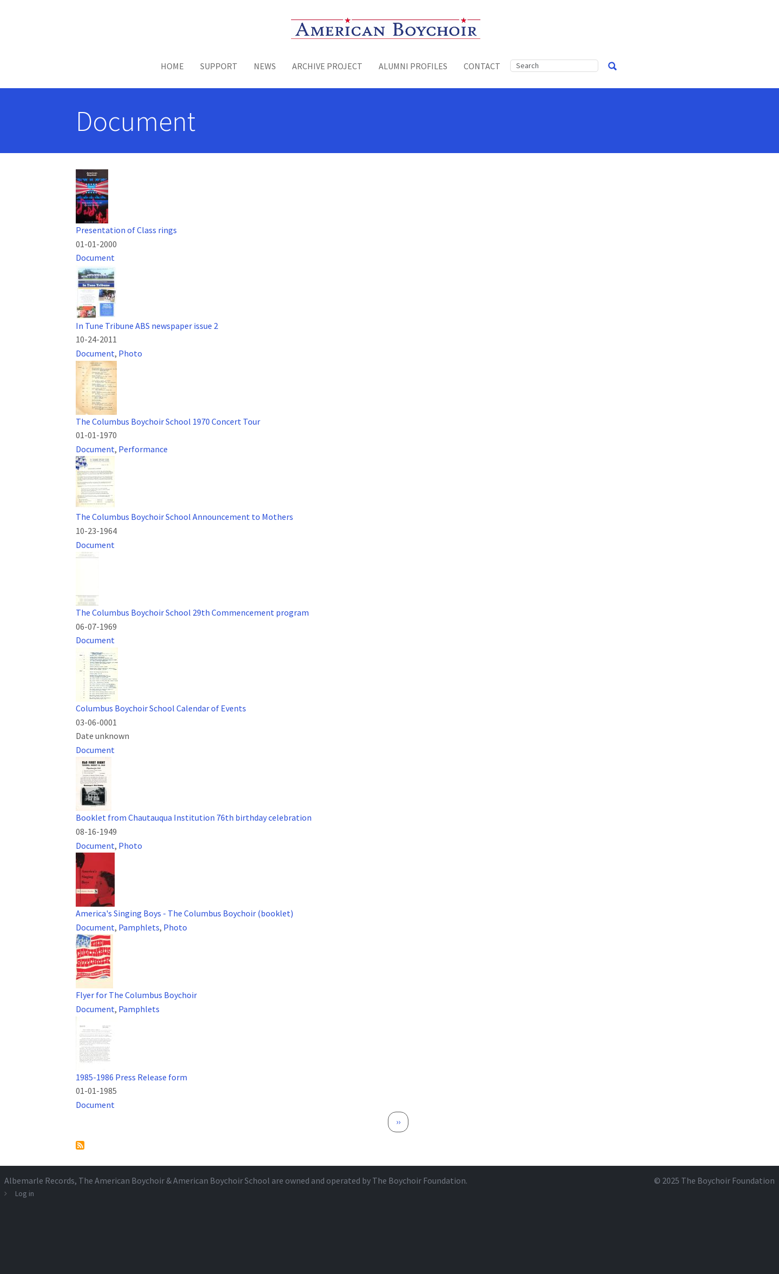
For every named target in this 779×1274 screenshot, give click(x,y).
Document (95, 257)
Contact (482, 66)
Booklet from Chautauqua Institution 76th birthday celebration (194, 817)
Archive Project (327, 66)
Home (172, 66)
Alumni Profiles (413, 66)
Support (218, 66)
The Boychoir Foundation (728, 1180)
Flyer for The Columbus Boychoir (136, 994)
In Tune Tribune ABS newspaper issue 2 (147, 325)
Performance (143, 449)
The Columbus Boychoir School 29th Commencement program (192, 612)
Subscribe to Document (80, 1145)
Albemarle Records (39, 1180)
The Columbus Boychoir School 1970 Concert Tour (168, 421)
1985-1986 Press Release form (131, 1077)
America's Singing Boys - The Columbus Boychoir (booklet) (184, 913)
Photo (130, 353)
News (265, 66)
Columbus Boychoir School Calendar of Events (161, 708)
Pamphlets (139, 927)
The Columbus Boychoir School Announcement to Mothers (184, 516)
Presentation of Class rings (126, 230)
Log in (24, 1193)
